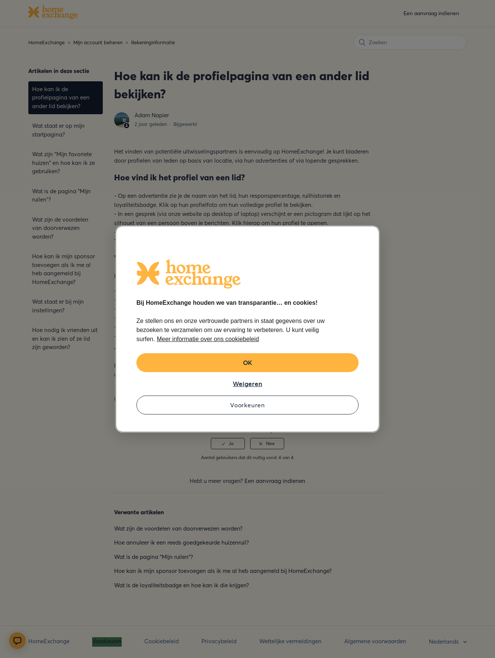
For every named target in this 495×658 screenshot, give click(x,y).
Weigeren (247, 384)
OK (247, 362)
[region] (247, 329)
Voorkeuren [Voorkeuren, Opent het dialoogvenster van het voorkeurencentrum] (247, 405)
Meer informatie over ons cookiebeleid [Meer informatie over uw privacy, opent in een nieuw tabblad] (208, 339)
